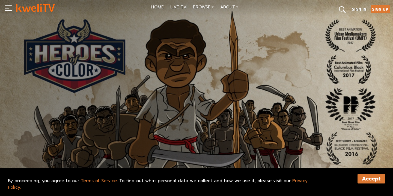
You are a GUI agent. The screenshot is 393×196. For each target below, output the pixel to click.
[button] (203, 8)
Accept (371, 179)
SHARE (67, 151)
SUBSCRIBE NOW (35, 151)
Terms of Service (99, 180)
